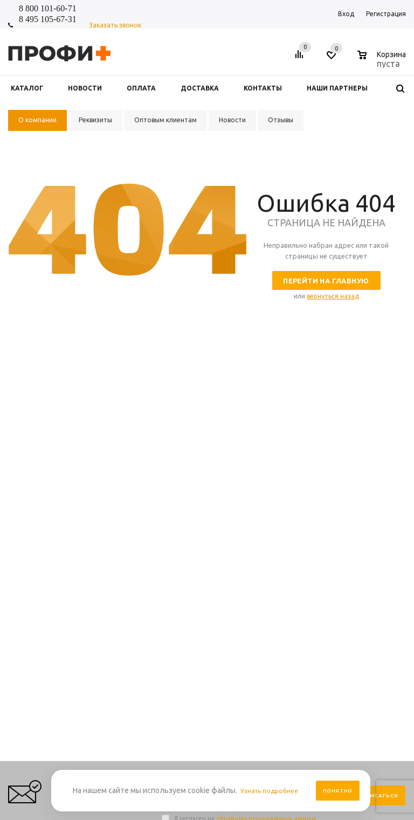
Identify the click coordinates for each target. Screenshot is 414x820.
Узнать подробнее (272, 790)
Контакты (176, 522)
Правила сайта (265, 511)
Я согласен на (245, 386)
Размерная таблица (354, 533)
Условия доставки (270, 543)
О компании (180, 533)
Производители (267, 554)
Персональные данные (278, 522)
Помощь (338, 493)
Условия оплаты (268, 533)
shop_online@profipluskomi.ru (318, 440)
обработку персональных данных (266, 386)
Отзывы (174, 543)
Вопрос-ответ (345, 522)
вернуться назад (333, 296)
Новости (174, 511)
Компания (179, 493)
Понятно (338, 791)
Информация (266, 493)
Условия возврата (270, 565)
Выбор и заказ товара (358, 511)
